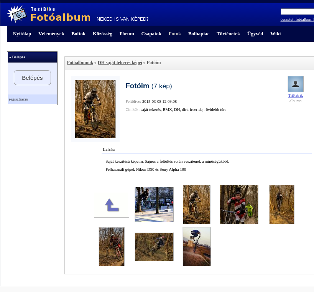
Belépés (32, 77)
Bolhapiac (198, 33)
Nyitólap (22, 33)
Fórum (127, 33)
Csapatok (151, 33)
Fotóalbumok (80, 62)
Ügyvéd (255, 33)
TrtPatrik (295, 95)
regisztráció (18, 99)
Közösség (102, 33)
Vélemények (51, 33)
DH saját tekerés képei (120, 62)
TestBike (77, 14)
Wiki (275, 33)
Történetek (228, 33)
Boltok (78, 33)
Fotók (175, 33)
